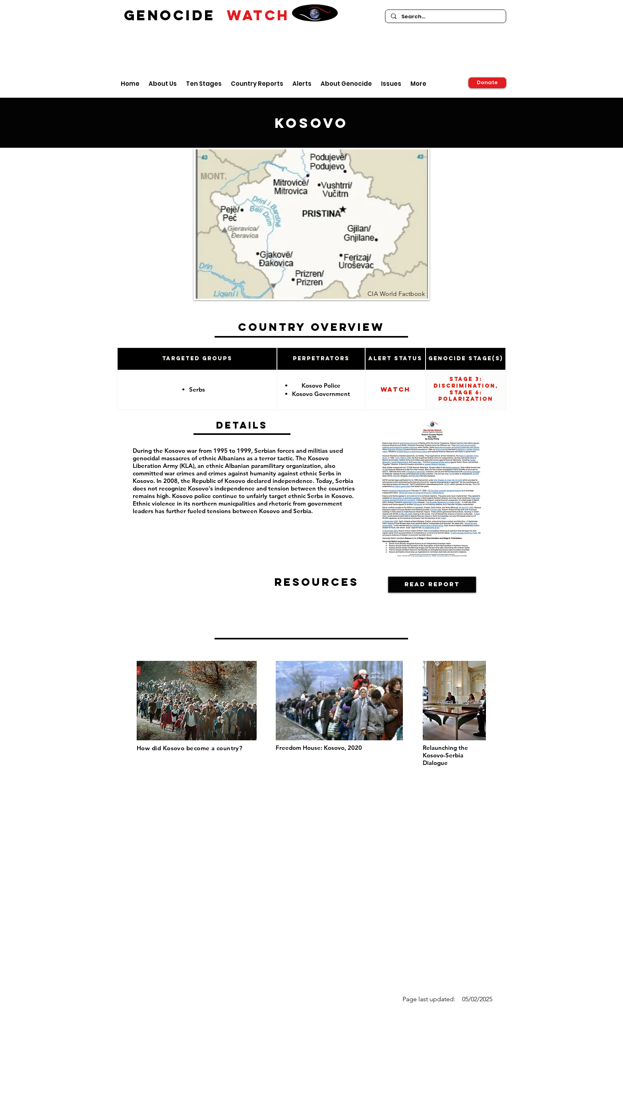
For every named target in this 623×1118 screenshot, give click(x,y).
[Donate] (487, 82)
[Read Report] (432, 585)
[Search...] (445, 16)
